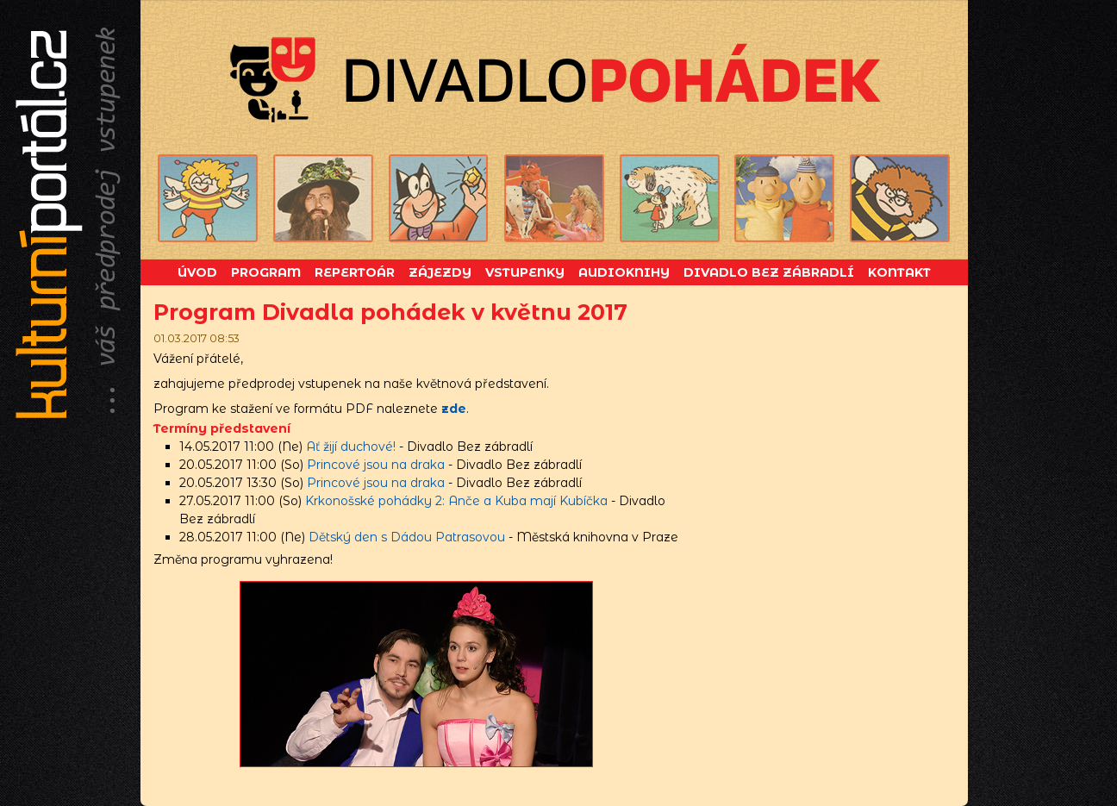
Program (266, 272)
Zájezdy (440, 272)
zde (453, 408)
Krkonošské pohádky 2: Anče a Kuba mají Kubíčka (456, 501)
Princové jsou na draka (376, 464)
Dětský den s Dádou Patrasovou (407, 537)
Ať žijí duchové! (351, 446)
